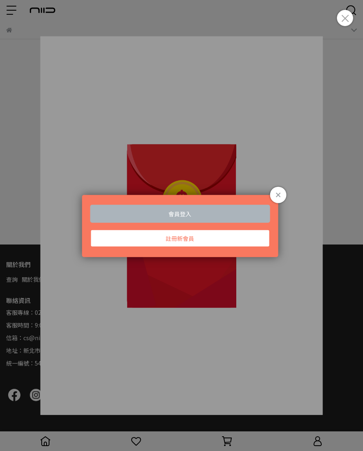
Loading (181, 225)
